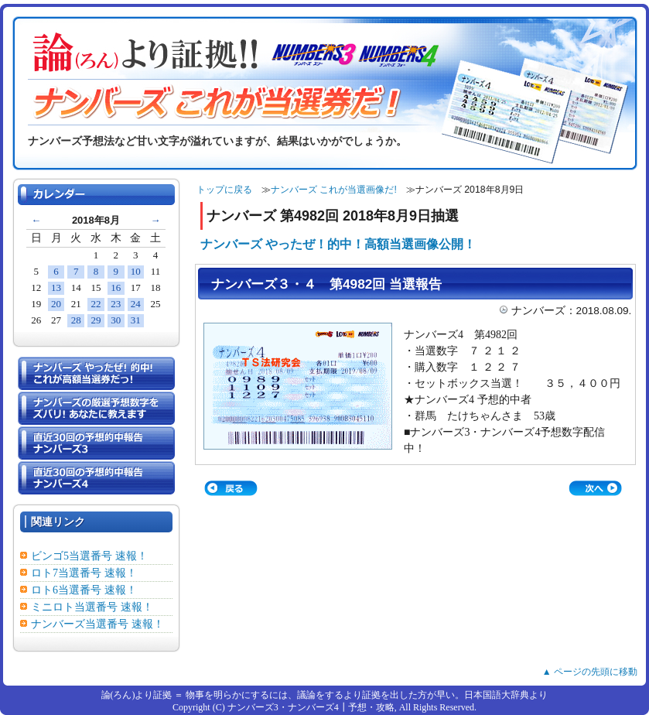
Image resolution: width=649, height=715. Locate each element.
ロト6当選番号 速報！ (84, 590)
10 (136, 271)
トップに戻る (224, 189)
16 (116, 287)
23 (116, 304)
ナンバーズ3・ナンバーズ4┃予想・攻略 (311, 707)
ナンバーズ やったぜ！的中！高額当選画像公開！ (338, 244)
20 (56, 304)
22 (96, 304)
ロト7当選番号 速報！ (84, 573)
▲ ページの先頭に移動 (589, 671)
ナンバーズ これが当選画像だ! (334, 189)
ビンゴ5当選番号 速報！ (89, 556)
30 (116, 320)
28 (76, 320)
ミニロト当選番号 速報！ (92, 607)
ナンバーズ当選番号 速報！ (97, 624)
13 (56, 287)
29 (96, 320)
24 (136, 304)
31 (136, 320)
